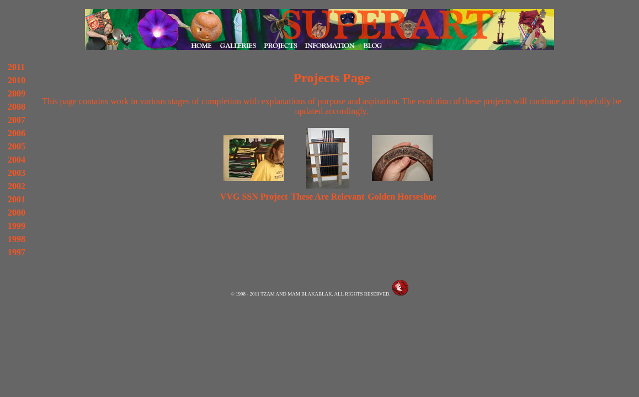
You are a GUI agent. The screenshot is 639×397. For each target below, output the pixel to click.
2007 (16, 120)
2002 (16, 186)
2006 (16, 133)
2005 (16, 146)
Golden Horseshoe (402, 196)
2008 (16, 106)
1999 (16, 225)
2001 (16, 199)
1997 (16, 252)
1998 (16, 239)
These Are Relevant (327, 196)
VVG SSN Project (253, 196)
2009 (16, 93)
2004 (16, 159)
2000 (16, 212)
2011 (16, 67)
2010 (16, 80)
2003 (16, 173)
